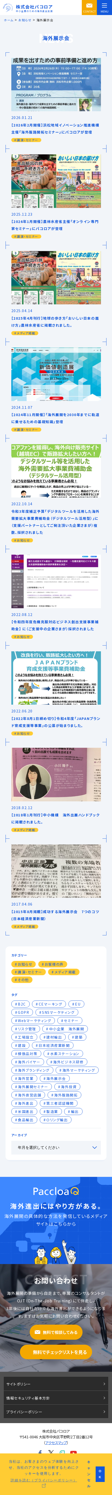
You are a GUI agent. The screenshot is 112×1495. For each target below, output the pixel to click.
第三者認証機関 (60, 1103)
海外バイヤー (29, 1061)
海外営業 (25, 1078)
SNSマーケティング (58, 1012)
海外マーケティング (78, 1070)
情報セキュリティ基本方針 (28, 1398)
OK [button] (100, 1474)
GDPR (23, 1012)
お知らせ (25, 964)
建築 (79, 1037)
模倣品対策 (28, 1053)
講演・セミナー (30, 971)
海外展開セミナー (33, 1086)
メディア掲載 (65, 971)
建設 (22, 1045)
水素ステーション (64, 1053)
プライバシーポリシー (24, 1411)
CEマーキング (50, 1004)
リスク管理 (27, 1028)
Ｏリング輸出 (57, 1119)
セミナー (71, 1020)
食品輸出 (25, 1119)
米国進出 (25, 1111)
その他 (23, 979)
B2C (22, 1004)
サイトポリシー (18, 1384)
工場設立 (25, 1037)
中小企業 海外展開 (66, 1028)
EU (78, 1004)
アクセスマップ (56, 1442)
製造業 (52, 1111)
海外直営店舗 (29, 1094)
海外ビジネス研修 (68, 1061)
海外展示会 (56, 1078)
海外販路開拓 (66, 1094)
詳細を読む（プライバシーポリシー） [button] (44, 1480)
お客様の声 (54, 964)
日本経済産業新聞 (54, 1045)
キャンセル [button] (89, 1474)
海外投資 (69, 1086)
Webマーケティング (34, 1020)
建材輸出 (54, 1037)
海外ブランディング (34, 1070)
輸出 (75, 1111)
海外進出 (25, 1103)
